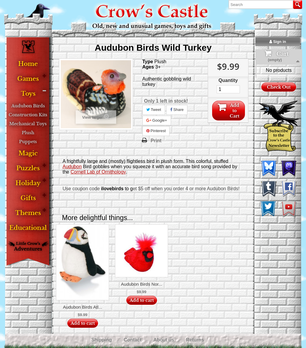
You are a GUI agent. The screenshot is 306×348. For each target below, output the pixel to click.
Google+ (156, 120)
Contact (133, 339)
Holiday (28, 183)
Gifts (28, 198)
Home (28, 64)
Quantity (228, 80)
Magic (28, 153)
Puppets (28, 141)
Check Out (279, 108)
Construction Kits (28, 114)
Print (156, 140)
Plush (28, 132)
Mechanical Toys (28, 123)
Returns (195, 339)
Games (28, 79)
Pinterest (156, 131)
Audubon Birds (28, 106)
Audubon (72, 166)
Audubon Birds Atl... (82, 307)
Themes (28, 213)
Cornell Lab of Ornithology (98, 171)
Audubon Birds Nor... (141, 284)
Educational (28, 228)
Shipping (102, 339)
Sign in (277, 41)
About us (164, 339)
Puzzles (28, 168)
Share (177, 109)
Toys (28, 94)
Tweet (153, 109)
